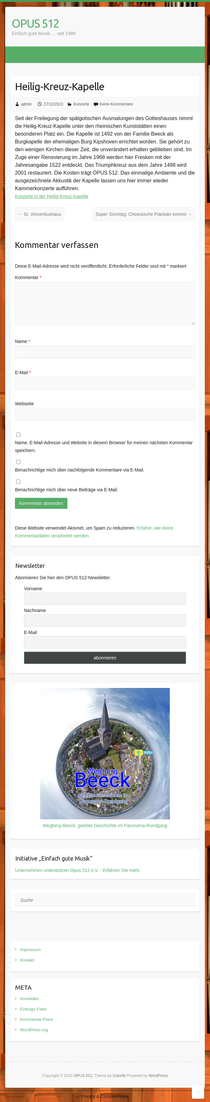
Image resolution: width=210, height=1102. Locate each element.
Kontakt (27, 960)
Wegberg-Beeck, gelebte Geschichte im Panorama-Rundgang (105, 825)
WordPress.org (34, 1029)
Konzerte (81, 104)
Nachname (35, 610)
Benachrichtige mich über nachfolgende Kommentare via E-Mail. (79, 469)
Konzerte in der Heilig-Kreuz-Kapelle (51, 196)
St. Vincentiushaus (39, 214)
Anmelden (29, 998)
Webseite (24, 403)
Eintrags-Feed (33, 1009)
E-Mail (23, 372)
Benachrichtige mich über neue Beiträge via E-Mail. (66, 489)
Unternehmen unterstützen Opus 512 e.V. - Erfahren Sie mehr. (78, 870)
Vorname (33, 588)
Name (22, 341)
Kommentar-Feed (36, 1019)
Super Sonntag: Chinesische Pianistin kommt (144, 214)
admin (26, 104)
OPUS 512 (35, 23)
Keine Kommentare (116, 104)
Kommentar (28, 277)
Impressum (30, 949)
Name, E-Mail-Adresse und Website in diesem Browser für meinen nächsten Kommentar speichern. (103, 446)
